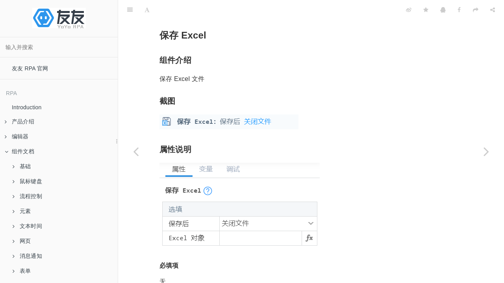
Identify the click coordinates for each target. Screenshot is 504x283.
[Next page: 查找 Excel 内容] (486, 151)
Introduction (27, 107)
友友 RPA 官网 (30, 68)
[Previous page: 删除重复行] (136, 151)
